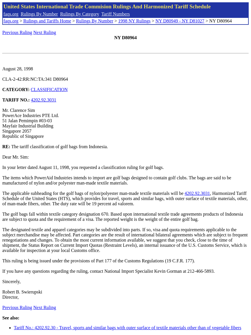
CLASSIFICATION (49, 89)
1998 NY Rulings (134, 20)
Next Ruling (44, 32)
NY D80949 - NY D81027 (180, 20)
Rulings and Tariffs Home (47, 20)
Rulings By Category (79, 14)
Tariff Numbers (115, 14)
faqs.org (10, 14)
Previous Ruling (17, 32)
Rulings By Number (39, 14)
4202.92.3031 (43, 99)
